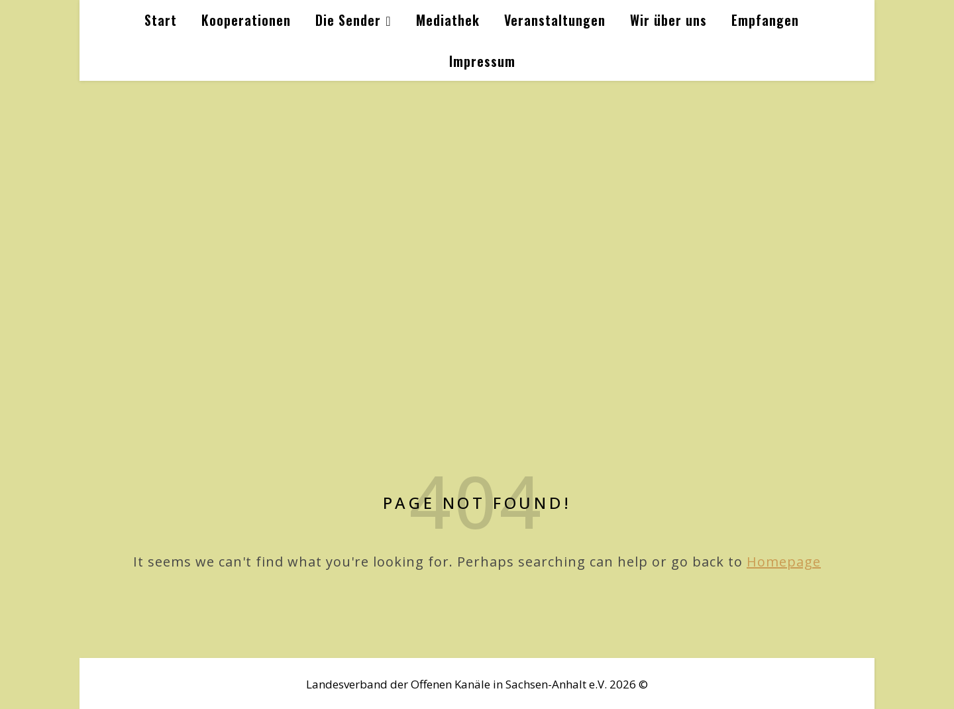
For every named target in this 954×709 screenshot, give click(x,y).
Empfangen (765, 20)
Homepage (784, 562)
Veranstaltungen (555, 20)
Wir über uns (668, 20)
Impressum (482, 61)
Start (160, 20)
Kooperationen (246, 20)
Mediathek (448, 20)
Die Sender (348, 20)
